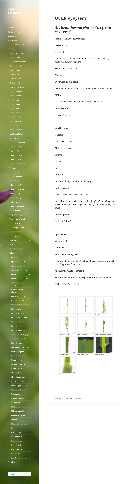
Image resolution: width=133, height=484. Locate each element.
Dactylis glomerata (18, 343)
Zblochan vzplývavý (17, 236)
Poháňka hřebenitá (17, 142)
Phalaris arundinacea (19, 407)
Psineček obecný (16, 155)
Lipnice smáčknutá (17, 117)
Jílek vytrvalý (14, 70)
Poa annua (15, 428)
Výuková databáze (14, 11)
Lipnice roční (14, 113)
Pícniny (11, 28)
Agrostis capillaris (18, 261)
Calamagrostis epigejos (20, 334)
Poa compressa (17, 436)
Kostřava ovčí (14, 83)
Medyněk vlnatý (15, 121)
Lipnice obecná (15, 108)
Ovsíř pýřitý (14, 138)
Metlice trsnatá (15, 125)
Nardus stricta (17, 402)
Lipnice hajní (14, 100)
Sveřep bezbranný (16, 189)
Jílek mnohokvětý (16, 66)
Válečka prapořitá (16, 227)
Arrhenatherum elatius (18, 290)
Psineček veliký (15, 159)
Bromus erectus (17, 313)
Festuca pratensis (18, 364)
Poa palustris (16, 445)
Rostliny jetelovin (15, 32)
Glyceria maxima (18, 377)
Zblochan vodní (15, 232)
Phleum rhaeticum (18, 419)
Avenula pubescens (18, 300)
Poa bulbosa (16, 432)
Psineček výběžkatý (17, 164)
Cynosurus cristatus (19, 339)
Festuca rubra (16, 368)
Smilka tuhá (14, 181)
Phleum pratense (18, 415)
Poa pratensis (16, 449)
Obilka (68, 38)
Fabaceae (13, 253)
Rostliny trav (13, 40)
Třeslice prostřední (17, 219)
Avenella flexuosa (18, 296)
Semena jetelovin (15, 36)
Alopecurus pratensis (19, 278)
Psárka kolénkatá (16, 147)
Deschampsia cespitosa (20, 347)
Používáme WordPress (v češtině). (68, 398)
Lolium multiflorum (19, 390)
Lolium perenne (17, 394)
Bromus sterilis (17, 326)
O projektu (12, 462)
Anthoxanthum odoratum (17, 284)
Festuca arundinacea (19, 356)
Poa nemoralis (16, 441)
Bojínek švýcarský (16, 53)
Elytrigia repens (17, 351)
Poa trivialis (16, 453)
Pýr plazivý (13, 168)
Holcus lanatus (17, 381)
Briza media (16, 309)
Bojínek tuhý (14, 57)
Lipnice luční (14, 104)
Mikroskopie (13, 244)
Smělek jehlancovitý (17, 176)
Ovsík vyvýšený (16, 134)
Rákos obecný (14, 172)
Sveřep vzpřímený (16, 206)
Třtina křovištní (15, 223)
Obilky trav (12, 240)
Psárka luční (14, 151)
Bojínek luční (14, 49)
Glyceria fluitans (17, 373)
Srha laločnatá (15, 185)
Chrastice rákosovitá (17, 62)
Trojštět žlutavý (15, 215)
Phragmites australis (19, 424)
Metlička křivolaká (17, 130)
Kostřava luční (15, 79)
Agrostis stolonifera (19, 270)
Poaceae (13, 257)
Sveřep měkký (15, 198)
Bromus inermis (17, 322)
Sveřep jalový (14, 193)
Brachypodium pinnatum (21, 305)
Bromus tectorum (18, 330)
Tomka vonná (14, 210)
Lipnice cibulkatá (16, 96)
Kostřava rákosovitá (17, 87)
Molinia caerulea (18, 398)
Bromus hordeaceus (19, 317)
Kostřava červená (16, 74)
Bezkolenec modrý (16, 45)
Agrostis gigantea (18, 266)
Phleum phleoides (18, 411)
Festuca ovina (16, 360)
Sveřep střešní (15, 202)
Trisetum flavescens (19, 458)
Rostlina (59, 38)
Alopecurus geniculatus (20, 274)
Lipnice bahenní (15, 91)
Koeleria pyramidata (19, 385)
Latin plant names (16, 249)
